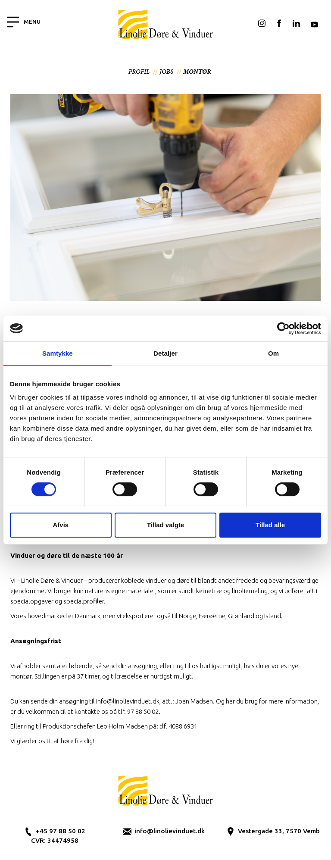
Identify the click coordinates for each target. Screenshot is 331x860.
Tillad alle (270, 525)
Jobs (166, 71)
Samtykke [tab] (57, 353)
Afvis (61, 525)
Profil (139, 71)
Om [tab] (273, 353)
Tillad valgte (165, 525)
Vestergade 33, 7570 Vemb (279, 831)
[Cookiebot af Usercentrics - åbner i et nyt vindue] (283, 328)
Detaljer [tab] (165, 353)
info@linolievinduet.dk (169, 831)
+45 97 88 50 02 (60, 831)
